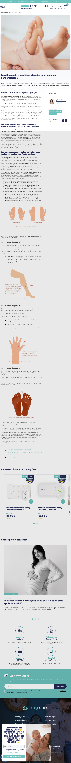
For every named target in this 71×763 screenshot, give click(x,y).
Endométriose (53, 114)
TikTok (45, 733)
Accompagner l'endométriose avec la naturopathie (24, 457)
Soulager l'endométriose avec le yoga (19, 449)
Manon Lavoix (61, 101)
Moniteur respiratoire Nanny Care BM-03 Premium (50, 508)
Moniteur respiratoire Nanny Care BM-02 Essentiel (18, 508)
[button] (53, 5)
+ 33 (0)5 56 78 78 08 (53, 753)
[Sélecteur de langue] (46, 7)
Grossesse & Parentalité (55, 111)
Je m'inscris (60, 686)
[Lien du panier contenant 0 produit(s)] (65, 5)
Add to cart (31, 501)
